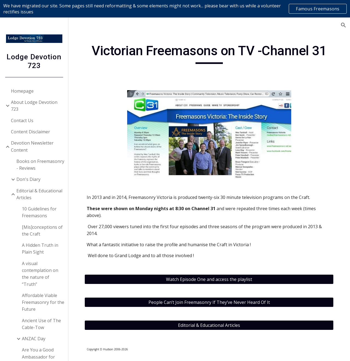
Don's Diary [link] (28, 179)
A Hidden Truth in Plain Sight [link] (40, 248)
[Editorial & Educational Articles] (209, 325)
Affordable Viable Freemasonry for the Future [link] (43, 302)
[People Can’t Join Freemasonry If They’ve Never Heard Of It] (209, 302)
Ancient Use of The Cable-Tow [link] (41, 324)
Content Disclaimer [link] (30, 132)
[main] (209, 53)
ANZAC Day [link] (33, 339)
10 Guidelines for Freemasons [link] (39, 212)
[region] (175, 8)
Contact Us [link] (22, 121)
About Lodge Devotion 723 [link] (34, 105)
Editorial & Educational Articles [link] (39, 194)
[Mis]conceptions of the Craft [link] (42, 230)
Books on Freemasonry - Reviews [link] (40, 164)
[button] (343, 25)
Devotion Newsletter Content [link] (32, 146)
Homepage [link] (22, 91)
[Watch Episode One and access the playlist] (209, 279)
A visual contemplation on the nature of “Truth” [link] (40, 273)
